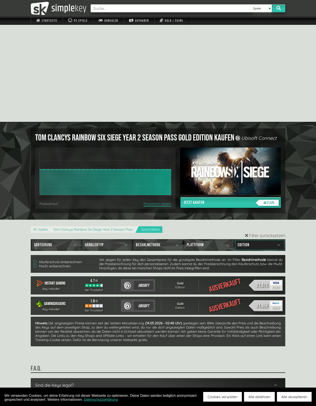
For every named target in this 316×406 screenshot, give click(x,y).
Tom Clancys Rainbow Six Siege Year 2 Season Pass (93, 132)
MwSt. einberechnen (52, 169)
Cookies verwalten (222, 397)
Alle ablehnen (259, 397)
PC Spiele (77, 21)
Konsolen (108, 21)
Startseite (46, 21)
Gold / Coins (171, 21)
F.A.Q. (130, 377)
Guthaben (139, 21)
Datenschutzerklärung (101, 399)
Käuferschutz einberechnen (57, 165)
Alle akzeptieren (294, 397)
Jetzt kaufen (231, 106)
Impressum (49, 377)
